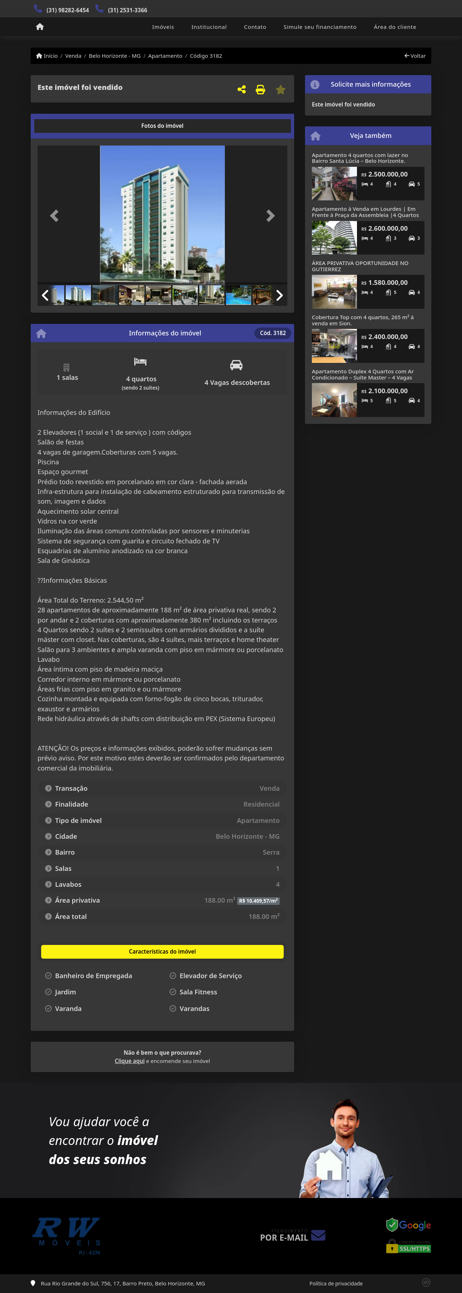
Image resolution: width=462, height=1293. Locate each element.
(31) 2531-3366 (127, 10)
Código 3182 (206, 55)
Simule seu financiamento (320, 26)
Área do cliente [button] (395, 26)
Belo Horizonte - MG (115, 55)
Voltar (415, 55)
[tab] (60, 126)
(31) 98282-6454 (68, 10)
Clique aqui (130, 1060)
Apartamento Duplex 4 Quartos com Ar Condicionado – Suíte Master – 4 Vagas (363, 374)
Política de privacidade (336, 1283)
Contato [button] (255, 26)
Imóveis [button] (163, 26)
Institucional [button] (209, 26)
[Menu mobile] (40, 27)
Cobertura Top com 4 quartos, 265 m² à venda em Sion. (363, 320)
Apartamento (165, 55)
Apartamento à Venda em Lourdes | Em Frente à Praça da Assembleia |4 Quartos (365, 211)
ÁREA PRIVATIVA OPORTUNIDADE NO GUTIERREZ (360, 266)
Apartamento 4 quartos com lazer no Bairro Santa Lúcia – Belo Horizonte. (360, 158)
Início (47, 55)
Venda (73, 55)
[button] (56, 215)
